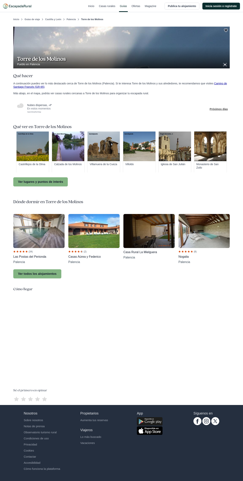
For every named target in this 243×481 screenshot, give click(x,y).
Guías (123, 8)
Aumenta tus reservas (94, 420)
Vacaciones (87, 443)
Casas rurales (107, 8)
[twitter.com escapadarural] (215, 424)
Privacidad (30, 444)
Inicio (91, 8)
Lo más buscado (90, 436)
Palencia (71, 19)
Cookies (29, 450)
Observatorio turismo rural (40, 432)
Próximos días (219, 109)
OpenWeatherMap (34, 112)
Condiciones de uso (36, 438)
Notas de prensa (34, 426)
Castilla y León (53, 19)
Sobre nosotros (33, 420)
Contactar (30, 456)
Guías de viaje (32, 19)
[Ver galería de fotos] (225, 64)
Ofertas (136, 8)
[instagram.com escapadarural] (206, 424)
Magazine (150, 8)
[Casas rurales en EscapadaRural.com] (17, 6)
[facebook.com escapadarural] (197, 424)
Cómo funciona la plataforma (42, 468)
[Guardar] (225, 30)
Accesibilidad (32, 462)
